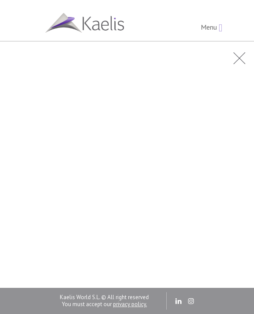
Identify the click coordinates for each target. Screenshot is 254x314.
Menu (212, 27)
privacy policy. (130, 304)
